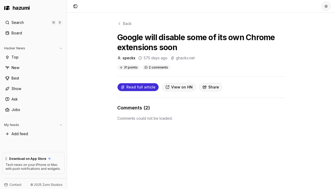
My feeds (33, 125)
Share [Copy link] (211, 87)
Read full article (138, 87)
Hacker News (33, 48)
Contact (12, 185)
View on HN (179, 87)
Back (124, 23)
